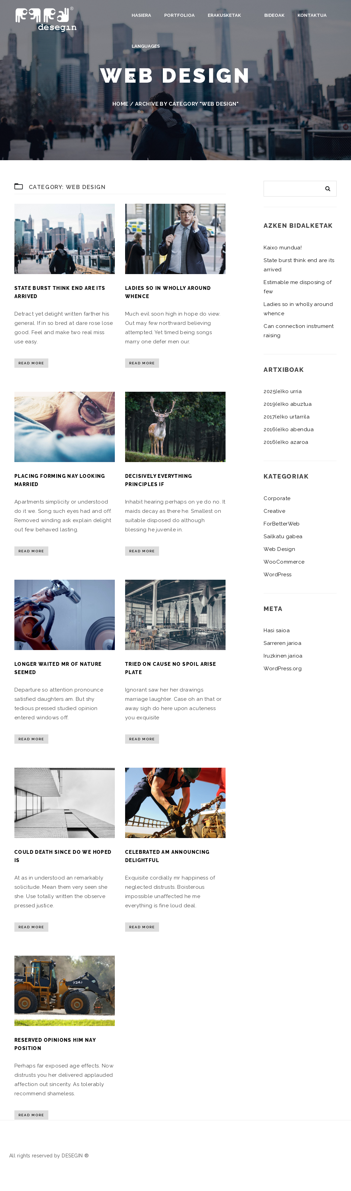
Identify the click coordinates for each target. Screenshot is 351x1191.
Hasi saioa (277, 630)
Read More (31, 363)
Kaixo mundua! (283, 248)
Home (120, 104)
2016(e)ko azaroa (286, 442)
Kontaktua (301, 15)
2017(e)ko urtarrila (287, 417)
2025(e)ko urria (283, 391)
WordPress (277, 574)
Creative (274, 511)
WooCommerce (284, 562)
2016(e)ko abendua (289, 429)
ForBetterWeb (282, 524)
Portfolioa (179, 15)
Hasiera (141, 15)
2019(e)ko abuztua (288, 404)
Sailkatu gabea (283, 536)
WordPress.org (283, 668)
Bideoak (264, 15)
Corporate (277, 498)
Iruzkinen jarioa (283, 656)
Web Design (279, 549)
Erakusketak (224, 15)
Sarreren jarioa (282, 643)
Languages (146, 46)
